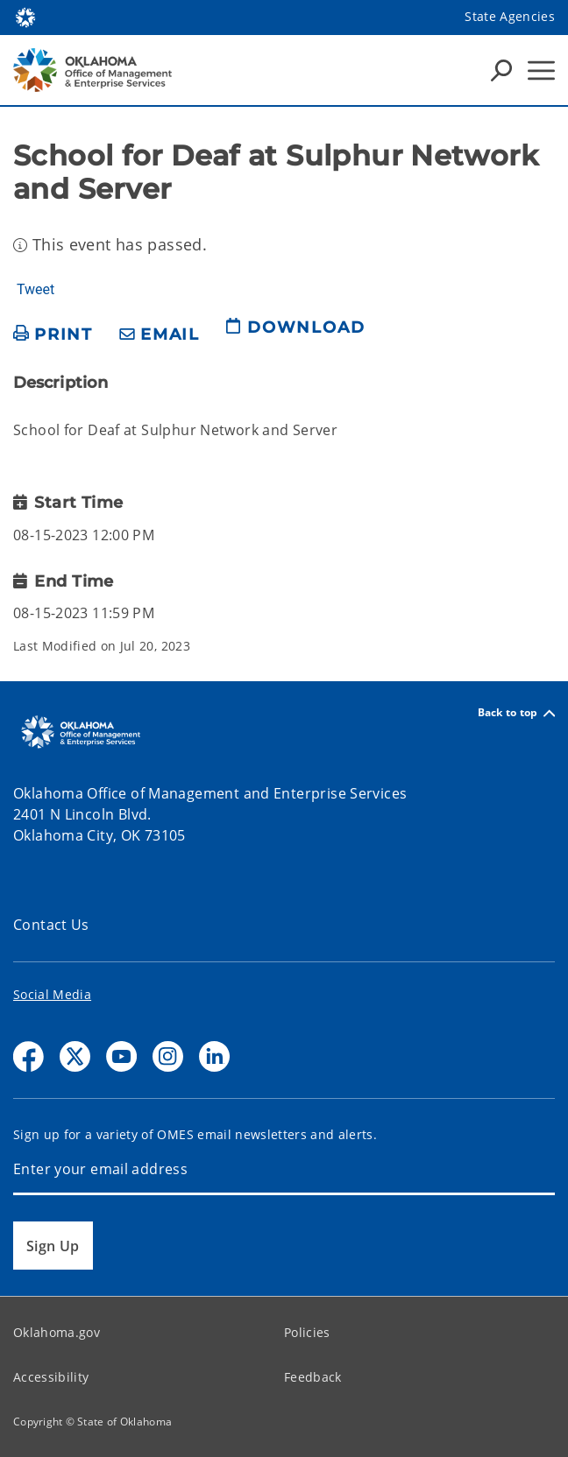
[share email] (159, 335)
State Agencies (510, 16)
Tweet (35, 290)
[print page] (53, 335)
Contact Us (51, 924)
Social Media (52, 994)
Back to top (516, 713)
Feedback (313, 1377)
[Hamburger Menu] (541, 70)
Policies (307, 1332)
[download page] (295, 334)
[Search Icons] (501, 70)
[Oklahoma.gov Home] (25, 16)
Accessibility (51, 1377)
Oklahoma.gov (56, 1332)
